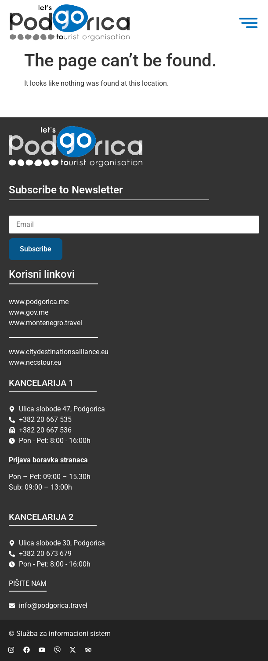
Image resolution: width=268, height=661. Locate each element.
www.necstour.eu (35, 362)
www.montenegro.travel (45, 323)
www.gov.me (28, 312)
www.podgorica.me (39, 302)
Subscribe (35, 249)
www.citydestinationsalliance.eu (59, 352)
